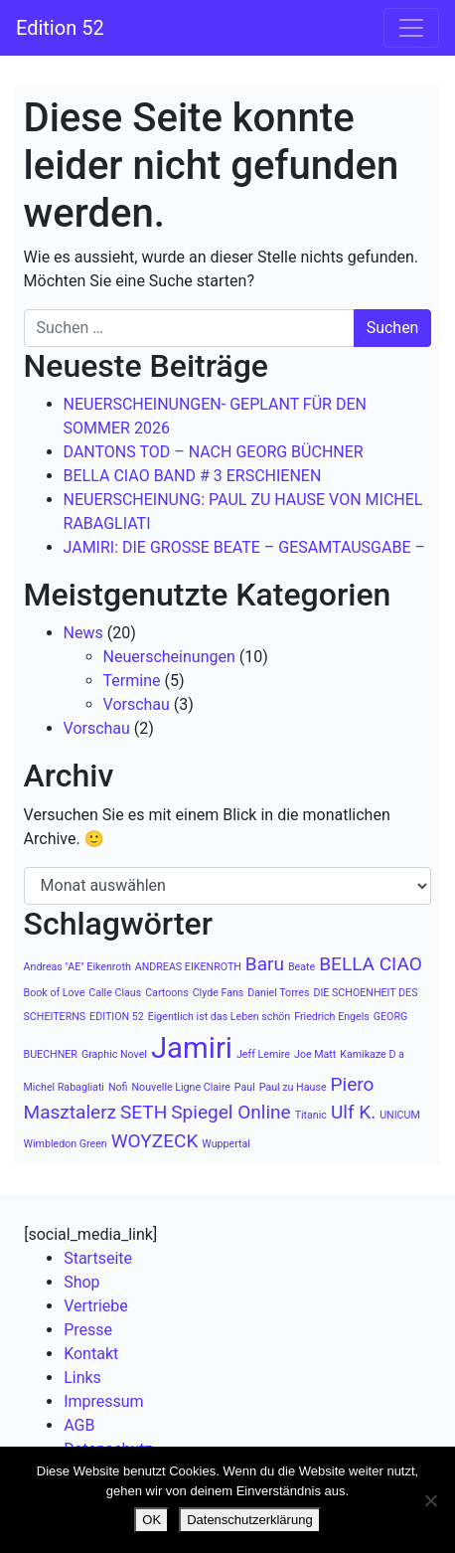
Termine (132, 680)
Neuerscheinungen (169, 656)
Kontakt (91, 1353)
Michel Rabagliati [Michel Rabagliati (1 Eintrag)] (64, 1087)
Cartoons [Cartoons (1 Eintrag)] (167, 992)
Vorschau (136, 704)
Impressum (104, 1401)
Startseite (98, 1258)
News (83, 632)
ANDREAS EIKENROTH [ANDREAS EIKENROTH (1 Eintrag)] (188, 966)
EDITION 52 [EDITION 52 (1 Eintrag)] (116, 1016)
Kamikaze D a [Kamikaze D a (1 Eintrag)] (372, 1054)
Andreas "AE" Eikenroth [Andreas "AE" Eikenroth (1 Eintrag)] (77, 966)
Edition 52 (60, 28)
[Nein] (430, 1500)
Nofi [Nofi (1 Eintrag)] (118, 1087)
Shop (81, 1282)
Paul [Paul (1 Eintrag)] (244, 1087)
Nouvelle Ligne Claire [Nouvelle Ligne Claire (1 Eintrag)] (181, 1087)
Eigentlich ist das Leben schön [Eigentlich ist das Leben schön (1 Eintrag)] (219, 1016)
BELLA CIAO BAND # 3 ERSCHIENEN (193, 475)
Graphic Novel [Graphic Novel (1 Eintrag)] (114, 1054)
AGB (79, 1425)
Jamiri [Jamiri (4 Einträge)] (191, 1048)
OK (151, 1519)
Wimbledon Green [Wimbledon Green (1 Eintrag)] (65, 1143)
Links (82, 1377)
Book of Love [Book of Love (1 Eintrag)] (54, 992)
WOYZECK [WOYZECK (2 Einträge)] (155, 1140)
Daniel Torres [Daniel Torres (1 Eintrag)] (278, 992)
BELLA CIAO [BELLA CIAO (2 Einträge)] (370, 963)
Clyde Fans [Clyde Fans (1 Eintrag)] (218, 992)
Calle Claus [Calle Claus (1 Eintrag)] (114, 992)
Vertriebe (96, 1305)
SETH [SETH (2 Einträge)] (143, 1112)
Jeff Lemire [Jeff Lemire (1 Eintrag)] (263, 1054)
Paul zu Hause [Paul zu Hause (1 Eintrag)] (293, 1087)
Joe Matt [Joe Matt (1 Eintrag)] (315, 1054)
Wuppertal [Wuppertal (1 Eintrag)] (226, 1143)
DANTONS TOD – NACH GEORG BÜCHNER (214, 451)
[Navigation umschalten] (411, 28)
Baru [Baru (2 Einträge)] (264, 963)
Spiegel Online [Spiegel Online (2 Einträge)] (230, 1112)
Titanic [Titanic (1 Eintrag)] (311, 1115)
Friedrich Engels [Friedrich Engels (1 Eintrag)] (332, 1016)
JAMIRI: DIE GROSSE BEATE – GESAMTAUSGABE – (244, 547)
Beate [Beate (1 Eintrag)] (301, 966)
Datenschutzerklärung (249, 1519)
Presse (88, 1329)
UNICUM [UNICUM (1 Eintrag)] (399, 1115)
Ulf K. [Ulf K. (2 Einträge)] (353, 1112)
